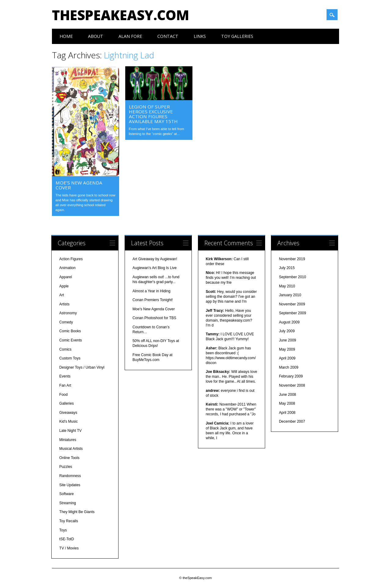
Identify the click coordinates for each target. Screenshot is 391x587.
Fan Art (65, 385)
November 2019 (292, 258)
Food (63, 394)
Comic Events (70, 340)
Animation (67, 267)
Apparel (65, 277)
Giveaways (68, 412)
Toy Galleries (237, 36)
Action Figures (71, 258)
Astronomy (68, 313)
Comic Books (70, 331)
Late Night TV (70, 430)
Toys (63, 529)
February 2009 (291, 376)
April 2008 (287, 412)
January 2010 (290, 295)
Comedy (66, 322)
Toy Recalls (68, 521)
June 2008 (287, 394)
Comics (65, 349)
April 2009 (287, 358)
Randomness (70, 475)
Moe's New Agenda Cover (154, 308)
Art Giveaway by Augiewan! (155, 258)
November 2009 (292, 303)
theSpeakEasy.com (120, 15)
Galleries (66, 403)
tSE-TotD (66, 539)
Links (200, 36)
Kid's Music (68, 421)
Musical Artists (71, 448)
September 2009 (292, 313)
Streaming (67, 502)
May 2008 (287, 403)
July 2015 (286, 267)
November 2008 (292, 385)
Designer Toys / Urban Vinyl (81, 367)
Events (65, 376)
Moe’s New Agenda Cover (79, 185)
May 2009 (287, 349)
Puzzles (65, 466)
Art (61, 295)
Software (66, 493)
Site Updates (69, 484)
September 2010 (292, 277)
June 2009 (287, 340)
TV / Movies (69, 547)
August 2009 (289, 322)
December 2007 (292, 421)
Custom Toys (69, 358)
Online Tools (69, 457)
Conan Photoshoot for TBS (154, 317)
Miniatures (67, 439)
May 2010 (287, 285)
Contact (167, 36)
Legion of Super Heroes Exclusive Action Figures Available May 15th (153, 114)
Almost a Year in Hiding (151, 290)
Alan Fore (130, 36)
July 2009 (286, 331)
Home (66, 36)
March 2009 (288, 367)
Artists (64, 303)
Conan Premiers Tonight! (153, 299)
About (95, 36)
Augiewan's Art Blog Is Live (155, 267)
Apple (64, 285)
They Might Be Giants (76, 511)
